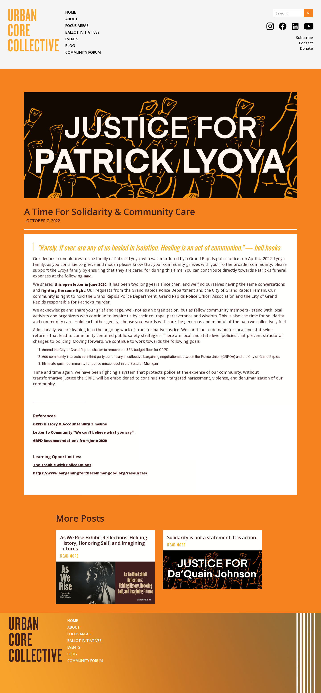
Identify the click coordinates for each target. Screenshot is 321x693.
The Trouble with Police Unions (62, 471)
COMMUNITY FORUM (83, 52)
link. (88, 282)
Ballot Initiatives (82, 32)
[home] (33, 30)
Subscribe (304, 37)
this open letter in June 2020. (80, 291)
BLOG (70, 45)
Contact (306, 43)
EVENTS (71, 39)
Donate (306, 48)
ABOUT (71, 18)
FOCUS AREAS (76, 25)
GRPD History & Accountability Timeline (70, 431)
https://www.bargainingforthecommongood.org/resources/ (90, 480)
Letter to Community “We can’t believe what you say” (83, 439)
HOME (70, 12)
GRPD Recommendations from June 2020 (70, 447)
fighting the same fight (63, 297)
